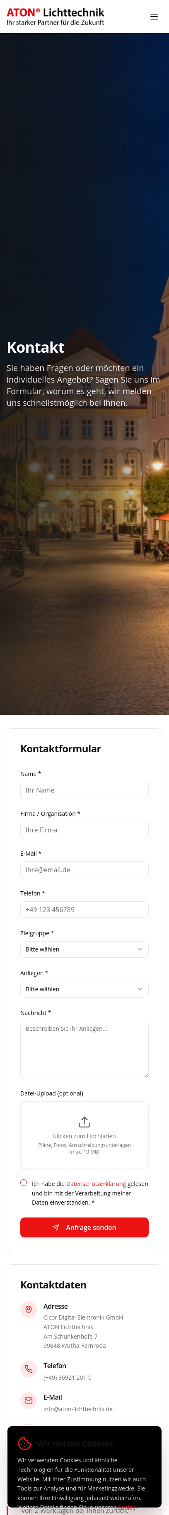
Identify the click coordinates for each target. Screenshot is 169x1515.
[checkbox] (23, 1182)
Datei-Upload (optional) (51, 1093)
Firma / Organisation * (50, 813)
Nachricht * (35, 1013)
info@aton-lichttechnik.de (78, 1409)
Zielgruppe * (37, 933)
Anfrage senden (84, 1227)
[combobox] (84, 949)
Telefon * (32, 893)
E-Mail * (30, 853)
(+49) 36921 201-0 (67, 1377)
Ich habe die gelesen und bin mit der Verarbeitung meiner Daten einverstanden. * (90, 1193)
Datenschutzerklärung (96, 1184)
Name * (30, 774)
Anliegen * (34, 973)
